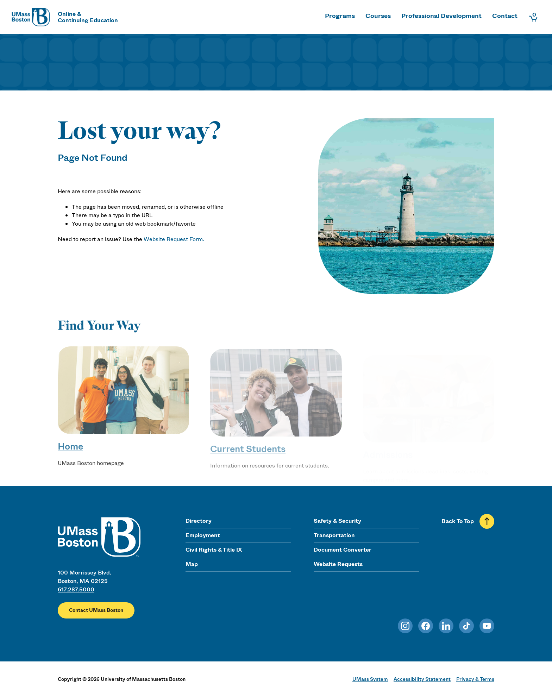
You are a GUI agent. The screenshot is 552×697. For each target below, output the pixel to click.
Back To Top (457, 521)
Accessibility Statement (422, 679)
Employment (203, 535)
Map (192, 564)
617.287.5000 (76, 589)
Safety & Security (337, 521)
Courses (378, 15)
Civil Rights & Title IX (214, 550)
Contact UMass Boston (96, 610)
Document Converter (342, 550)
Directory (199, 521)
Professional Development (441, 15)
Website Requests (338, 564)
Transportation (334, 535)
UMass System (370, 679)
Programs (340, 15)
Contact (505, 15)
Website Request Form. (174, 239)
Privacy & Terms (475, 679)
